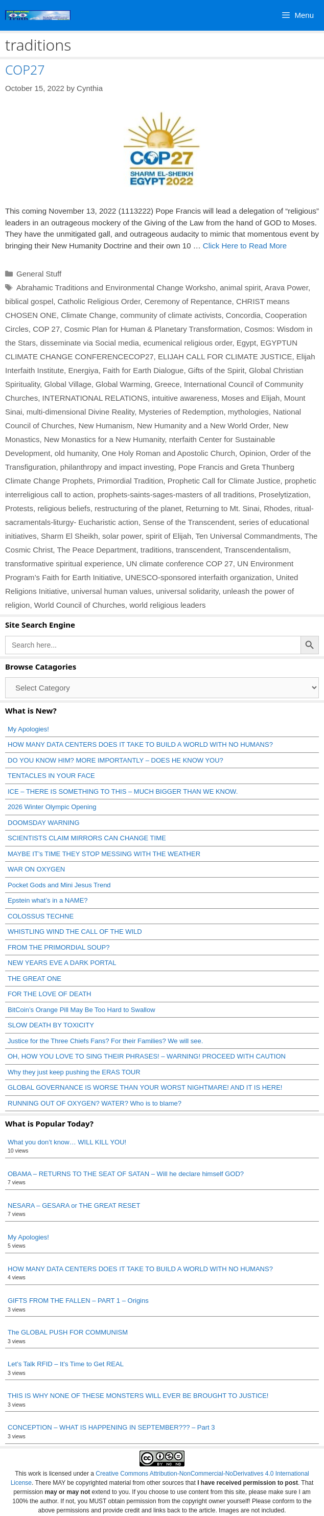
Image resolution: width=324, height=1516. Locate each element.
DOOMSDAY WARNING (44, 822)
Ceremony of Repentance (188, 301)
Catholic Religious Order (99, 301)
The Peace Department (96, 549)
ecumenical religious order (187, 342)
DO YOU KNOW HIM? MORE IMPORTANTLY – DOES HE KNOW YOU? (115, 760)
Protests (19, 508)
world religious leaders (167, 605)
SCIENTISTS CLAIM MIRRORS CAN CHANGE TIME (87, 838)
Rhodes (277, 508)
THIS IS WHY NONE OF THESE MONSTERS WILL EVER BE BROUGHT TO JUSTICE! (138, 1395)
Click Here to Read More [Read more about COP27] (245, 245)
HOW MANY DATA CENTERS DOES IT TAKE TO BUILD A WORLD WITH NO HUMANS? (140, 744)
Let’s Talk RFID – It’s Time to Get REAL (66, 1364)
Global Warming (123, 384)
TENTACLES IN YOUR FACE (51, 775)
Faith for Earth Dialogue (143, 370)
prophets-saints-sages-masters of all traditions (176, 494)
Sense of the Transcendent (188, 522)
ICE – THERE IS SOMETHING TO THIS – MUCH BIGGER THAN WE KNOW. (123, 791)
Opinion (252, 453)
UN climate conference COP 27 (179, 563)
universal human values (111, 591)
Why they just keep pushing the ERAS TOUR (74, 1072)
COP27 (25, 69)
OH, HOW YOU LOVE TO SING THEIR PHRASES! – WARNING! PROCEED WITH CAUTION (147, 1056)
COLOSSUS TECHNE (41, 916)
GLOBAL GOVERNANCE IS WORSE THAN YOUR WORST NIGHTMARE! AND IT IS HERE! (145, 1087)
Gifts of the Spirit (216, 370)
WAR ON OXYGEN (36, 869)
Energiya (83, 370)
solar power (122, 536)
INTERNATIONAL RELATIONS (95, 398)
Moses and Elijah (250, 398)
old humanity (76, 453)
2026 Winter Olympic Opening (52, 807)
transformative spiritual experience (63, 563)
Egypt (246, 342)
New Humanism (105, 425)
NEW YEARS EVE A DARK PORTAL (62, 963)
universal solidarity (187, 591)
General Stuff (38, 273)
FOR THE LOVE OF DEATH (49, 994)
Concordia (243, 315)
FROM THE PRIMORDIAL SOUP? (58, 947)
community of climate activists (170, 315)
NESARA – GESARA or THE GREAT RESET (74, 1205)
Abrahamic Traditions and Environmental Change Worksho (116, 287)
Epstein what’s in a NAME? (48, 900)
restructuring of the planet (138, 508)
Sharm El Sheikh (69, 536)
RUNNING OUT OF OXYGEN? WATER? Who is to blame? (94, 1103)
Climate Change (88, 315)
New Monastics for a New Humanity (104, 439)
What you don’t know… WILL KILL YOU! (67, 1142)
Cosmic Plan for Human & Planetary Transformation (152, 329)
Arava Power (286, 287)
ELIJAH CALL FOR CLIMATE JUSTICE (225, 356)
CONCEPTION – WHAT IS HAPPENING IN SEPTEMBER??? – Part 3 (111, 1427)
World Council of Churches (79, 605)
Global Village (67, 384)
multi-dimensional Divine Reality (80, 411)
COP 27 (46, 329)
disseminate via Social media (89, 342)
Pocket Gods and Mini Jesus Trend (59, 885)
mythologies (248, 411)
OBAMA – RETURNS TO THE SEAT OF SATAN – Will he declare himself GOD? (126, 1174)
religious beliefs (63, 508)
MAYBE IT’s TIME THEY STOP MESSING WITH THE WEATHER (104, 854)
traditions (156, 549)
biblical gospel (29, 301)
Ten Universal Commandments (247, 536)
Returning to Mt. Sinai (223, 508)
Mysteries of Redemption (181, 411)
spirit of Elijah (168, 536)
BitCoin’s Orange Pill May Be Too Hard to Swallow (81, 1010)
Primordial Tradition (130, 480)
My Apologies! (28, 729)
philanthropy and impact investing (117, 467)
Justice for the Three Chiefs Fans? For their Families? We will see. (105, 1041)
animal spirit (240, 287)
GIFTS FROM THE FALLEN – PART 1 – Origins (78, 1300)
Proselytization (284, 494)
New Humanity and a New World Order (203, 425)
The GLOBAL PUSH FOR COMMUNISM (68, 1332)
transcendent (198, 549)
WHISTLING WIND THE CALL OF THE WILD (75, 931)
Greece (166, 384)
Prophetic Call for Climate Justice (224, 480)
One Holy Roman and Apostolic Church (168, 453)
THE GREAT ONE (34, 978)
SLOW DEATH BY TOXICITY (51, 1025)
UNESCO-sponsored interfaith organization (198, 577)
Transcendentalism (256, 549)
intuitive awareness (184, 398)
